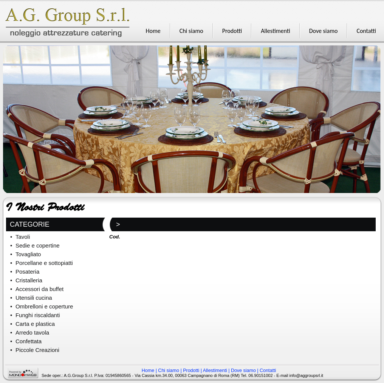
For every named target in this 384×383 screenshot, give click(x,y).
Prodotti (191, 370)
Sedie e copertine (37, 245)
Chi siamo (168, 370)
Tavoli (22, 237)
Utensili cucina (33, 297)
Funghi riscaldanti (37, 315)
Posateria (27, 271)
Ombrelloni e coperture (44, 306)
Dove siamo (243, 370)
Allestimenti (215, 370)
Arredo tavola (32, 332)
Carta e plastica (35, 324)
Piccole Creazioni (37, 350)
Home (148, 370)
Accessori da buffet (39, 289)
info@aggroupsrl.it (306, 375)
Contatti (268, 370)
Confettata (28, 341)
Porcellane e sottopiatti (44, 263)
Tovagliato (28, 254)
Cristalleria (28, 280)
